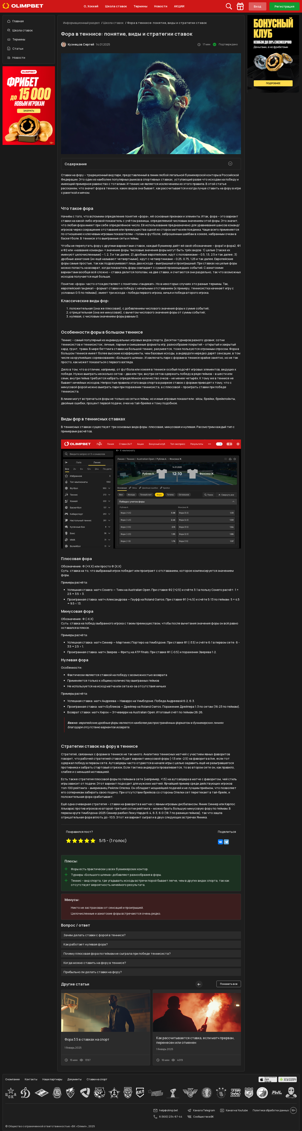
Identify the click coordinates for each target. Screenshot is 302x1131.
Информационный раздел (81, 23)
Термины (140, 6)
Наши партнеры (52, 1079)
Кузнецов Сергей (81, 44)
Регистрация (284, 6)
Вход (257, 6)
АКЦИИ (179, 6)
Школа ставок (116, 6)
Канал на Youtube (234, 1110)
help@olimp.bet (165, 1110)
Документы (74, 1079)
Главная (15, 21)
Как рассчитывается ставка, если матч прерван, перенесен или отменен (195, 1040)
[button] (207, 984)
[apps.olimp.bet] (268, 1079)
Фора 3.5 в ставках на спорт (87, 1039)
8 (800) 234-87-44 (167, 1117)
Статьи (15, 49)
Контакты (31, 1079)
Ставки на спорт (97, 1079)
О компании (12, 1079)
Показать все (228, 984)
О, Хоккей (91, 6)
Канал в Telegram (201, 1110)
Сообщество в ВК (200, 1117)
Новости (160, 6)
